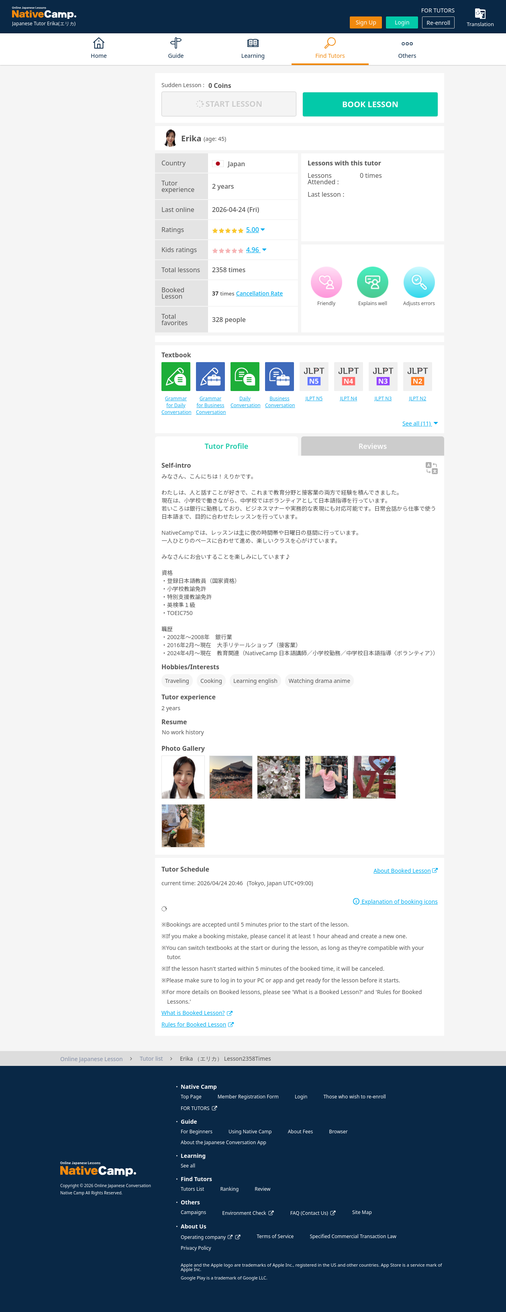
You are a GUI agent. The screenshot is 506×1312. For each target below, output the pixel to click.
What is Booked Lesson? (197, 1013)
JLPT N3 (383, 382)
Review (262, 1189)
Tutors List (192, 1189)
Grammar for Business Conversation (210, 389)
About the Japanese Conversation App (223, 1142)
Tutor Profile (227, 446)
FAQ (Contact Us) (309, 1213)
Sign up (366, 22)
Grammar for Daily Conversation (175, 389)
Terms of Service (275, 1236)
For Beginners (196, 1131)
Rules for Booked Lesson (197, 1024)
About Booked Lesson (405, 870)
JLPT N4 (348, 382)
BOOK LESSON (370, 104)
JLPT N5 (314, 382)
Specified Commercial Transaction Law (353, 1236)
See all (188, 1165)
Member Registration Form (248, 1096)
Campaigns (193, 1212)
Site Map (362, 1212)
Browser (338, 1131)
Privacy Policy (196, 1248)
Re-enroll (438, 22)
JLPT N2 (417, 382)
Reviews (373, 446)
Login (402, 22)
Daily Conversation (245, 385)
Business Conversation (279, 385)
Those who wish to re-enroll (354, 1096)
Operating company (207, 1237)
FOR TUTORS (438, 10)
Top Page (191, 1096)
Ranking (229, 1189)
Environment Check (244, 1213)
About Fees (300, 1131)
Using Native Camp (250, 1131)
